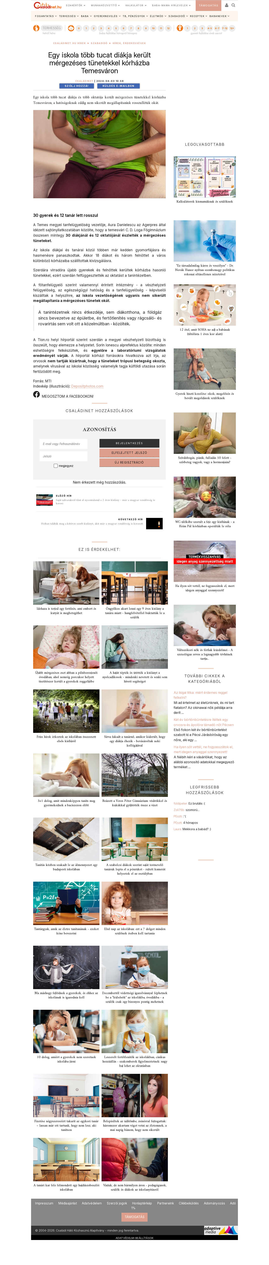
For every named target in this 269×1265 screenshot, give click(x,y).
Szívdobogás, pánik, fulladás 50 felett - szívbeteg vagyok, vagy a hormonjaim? (204, 460)
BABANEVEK (218, 16)
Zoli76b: (186, 810)
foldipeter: (189, 803)
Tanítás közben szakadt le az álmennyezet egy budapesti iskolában (66, 867)
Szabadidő (99, 43)
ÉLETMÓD (157, 16)
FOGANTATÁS (44, 16)
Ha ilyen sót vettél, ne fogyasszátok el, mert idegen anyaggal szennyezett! (204, 588)
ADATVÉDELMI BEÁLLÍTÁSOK (135, 1238)
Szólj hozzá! (77, 85)
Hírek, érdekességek (129, 43)
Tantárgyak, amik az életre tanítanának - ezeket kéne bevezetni (66, 931)
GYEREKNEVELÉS (106, 16)
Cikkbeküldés (189, 1203)
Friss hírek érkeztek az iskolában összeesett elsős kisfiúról (66, 739)
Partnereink (165, 1203)
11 (161, 28)
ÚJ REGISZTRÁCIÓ (129, 462)
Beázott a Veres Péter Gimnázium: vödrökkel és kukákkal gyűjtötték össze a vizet (134, 803)
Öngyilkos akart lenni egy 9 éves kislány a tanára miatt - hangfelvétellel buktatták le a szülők (135, 613)
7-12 (224, 28)
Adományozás (214, 1203)
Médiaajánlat (67, 1203)
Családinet (84, 81)
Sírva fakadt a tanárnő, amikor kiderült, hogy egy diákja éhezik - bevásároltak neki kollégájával (134, 741)
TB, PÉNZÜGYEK (134, 16)
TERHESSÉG (67, 16)
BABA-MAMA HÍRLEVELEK (170, 5)
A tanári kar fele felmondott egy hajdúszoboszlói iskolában (66, 1188)
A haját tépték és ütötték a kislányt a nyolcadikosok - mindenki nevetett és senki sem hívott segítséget (134, 677)
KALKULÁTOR (135, 5)
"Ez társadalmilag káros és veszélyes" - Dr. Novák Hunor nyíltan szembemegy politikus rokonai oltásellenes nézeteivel (205, 270)
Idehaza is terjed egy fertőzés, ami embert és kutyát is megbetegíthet (66, 611)
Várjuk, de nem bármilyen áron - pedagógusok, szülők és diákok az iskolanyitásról (134, 1188)
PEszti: (180, 816)
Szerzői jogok (117, 1203)
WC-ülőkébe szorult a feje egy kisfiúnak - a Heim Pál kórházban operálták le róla (204, 524)
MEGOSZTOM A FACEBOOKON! (63, 394)
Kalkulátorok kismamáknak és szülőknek (205, 202)
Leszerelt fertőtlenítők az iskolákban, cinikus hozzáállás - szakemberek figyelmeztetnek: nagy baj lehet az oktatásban (134, 1061)
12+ (232, 28)
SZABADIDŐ (176, 16)
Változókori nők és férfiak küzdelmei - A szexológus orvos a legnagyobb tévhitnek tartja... (205, 654)
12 (168, 28)
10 (153, 28)
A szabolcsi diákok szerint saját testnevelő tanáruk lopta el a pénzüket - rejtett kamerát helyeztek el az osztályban (134, 869)
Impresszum (44, 1203)
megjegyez (66, 465)
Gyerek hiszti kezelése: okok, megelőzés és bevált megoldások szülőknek (205, 396)
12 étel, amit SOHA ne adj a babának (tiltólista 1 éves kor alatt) (205, 332)
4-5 (209, 28)
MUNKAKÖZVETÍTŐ (104, 5)
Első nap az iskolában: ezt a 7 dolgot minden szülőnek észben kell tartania (134, 931)
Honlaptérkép (142, 1203)
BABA (85, 16)
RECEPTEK (197, 16)
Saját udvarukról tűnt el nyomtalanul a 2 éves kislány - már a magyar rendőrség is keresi (105, 502)
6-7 (217, 28)
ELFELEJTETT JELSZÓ (129, 452)
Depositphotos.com (87, 386)
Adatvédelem (92, 1203)
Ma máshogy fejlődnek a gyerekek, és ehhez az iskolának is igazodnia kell (66, 995)
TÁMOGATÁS (208, 5)
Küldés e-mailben (118, 85)
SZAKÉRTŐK (74, 5)
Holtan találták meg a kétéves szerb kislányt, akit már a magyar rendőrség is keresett (92, 523)
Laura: (192, 829)
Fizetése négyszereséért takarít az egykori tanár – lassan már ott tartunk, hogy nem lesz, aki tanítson (66, 1125)
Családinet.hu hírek (69, 43)
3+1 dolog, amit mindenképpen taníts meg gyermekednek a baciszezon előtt (66, 803)
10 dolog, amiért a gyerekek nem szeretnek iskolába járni (66, 1059)
